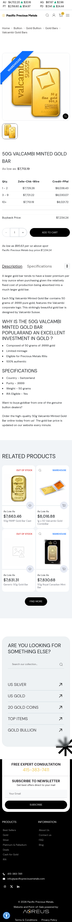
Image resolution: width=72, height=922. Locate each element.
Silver (6, 839)
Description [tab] (12, 266)
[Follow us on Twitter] (11, 886)
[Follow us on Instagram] (5, 886)
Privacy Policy (49, 919)
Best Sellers (9, 830)
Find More (36, 601)
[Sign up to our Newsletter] (36, 805)
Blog (41, 844)
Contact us (45, 835)
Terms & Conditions (26, 919)
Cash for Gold (10, 854)
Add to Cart (50, 232)
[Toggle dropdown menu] (67, 266)
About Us (44, 830)
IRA (4, 859)
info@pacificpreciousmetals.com (26, 878)
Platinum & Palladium (15, 844)
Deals (6, 849)
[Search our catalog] (36, 664)
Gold (5, 835)
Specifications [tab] (39, 266)
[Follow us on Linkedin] (18, 886)
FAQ (41, 839)
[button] (6, 915)
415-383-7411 (36, 770)
